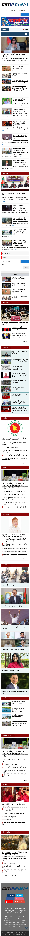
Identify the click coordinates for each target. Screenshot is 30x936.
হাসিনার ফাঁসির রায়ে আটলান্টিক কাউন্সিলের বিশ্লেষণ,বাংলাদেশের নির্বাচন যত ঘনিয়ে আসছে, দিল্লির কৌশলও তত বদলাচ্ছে (14, 858)
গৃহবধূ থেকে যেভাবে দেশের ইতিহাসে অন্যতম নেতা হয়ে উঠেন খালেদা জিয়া (15, 853)
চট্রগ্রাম (5, 468)
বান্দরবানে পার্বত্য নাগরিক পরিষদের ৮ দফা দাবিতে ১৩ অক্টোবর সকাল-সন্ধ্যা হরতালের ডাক (19, 409)
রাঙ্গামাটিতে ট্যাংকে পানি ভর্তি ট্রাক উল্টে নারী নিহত (19, 219)
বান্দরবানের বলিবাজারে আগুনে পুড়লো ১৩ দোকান (19, 381)
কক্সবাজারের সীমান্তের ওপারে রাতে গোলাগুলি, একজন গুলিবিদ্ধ (14, 545)
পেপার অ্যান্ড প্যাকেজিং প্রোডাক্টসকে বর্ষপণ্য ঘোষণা (20, 161)
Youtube (9, 902)
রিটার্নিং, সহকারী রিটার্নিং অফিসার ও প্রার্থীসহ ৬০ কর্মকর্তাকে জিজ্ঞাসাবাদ (14, 503)
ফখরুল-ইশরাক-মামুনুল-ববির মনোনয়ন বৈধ (19, 150)
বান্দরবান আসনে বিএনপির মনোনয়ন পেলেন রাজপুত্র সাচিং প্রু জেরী (19, 375)
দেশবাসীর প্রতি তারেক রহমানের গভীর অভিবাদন (19, 110)
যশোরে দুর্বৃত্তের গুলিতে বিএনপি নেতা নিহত (19, 100)
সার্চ (24, 14)
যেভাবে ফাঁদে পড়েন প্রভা (10, 817)
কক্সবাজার (6, 515)
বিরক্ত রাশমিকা (7, 820)
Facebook (11, 896)
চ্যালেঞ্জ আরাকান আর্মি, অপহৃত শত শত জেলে (15, 549)
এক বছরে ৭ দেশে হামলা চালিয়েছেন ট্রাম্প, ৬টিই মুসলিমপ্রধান (19, 123)
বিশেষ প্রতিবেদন (7, 832)
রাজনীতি (5, 565)
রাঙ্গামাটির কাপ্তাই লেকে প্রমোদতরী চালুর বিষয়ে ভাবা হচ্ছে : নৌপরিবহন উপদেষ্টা (19, 710)
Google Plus (19, 902)
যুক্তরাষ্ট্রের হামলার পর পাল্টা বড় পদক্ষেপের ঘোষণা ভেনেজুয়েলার (20, 81)
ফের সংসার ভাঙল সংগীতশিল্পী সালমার (14, 814)
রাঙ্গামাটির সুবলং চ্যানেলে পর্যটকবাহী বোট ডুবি (19, 230)
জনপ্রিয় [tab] (15, 275)
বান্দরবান (5, 348)
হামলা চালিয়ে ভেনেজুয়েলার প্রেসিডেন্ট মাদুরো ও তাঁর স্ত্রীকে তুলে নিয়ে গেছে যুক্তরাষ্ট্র (19, 88)
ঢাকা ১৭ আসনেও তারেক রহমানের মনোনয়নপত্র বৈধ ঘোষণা (20, 136)
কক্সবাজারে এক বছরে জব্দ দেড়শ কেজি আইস (15, 555)
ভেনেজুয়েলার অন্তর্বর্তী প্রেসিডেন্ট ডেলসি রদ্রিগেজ (13, 56)
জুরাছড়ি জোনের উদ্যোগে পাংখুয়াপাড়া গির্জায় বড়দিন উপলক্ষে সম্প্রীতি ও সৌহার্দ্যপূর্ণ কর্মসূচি (20, 243)
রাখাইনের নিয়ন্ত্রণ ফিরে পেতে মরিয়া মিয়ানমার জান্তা (14, 872)
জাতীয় (5, 418)
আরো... (3, 62)
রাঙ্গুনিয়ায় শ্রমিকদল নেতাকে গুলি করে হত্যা (14, 494)
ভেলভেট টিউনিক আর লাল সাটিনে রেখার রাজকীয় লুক (13, 805)
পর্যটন (4, 698)
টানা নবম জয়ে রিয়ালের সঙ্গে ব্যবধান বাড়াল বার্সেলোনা (19, 284)
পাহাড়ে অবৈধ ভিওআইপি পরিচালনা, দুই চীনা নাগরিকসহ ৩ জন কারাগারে (19, 335)
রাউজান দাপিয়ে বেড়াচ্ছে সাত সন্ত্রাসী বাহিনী (15, 507)
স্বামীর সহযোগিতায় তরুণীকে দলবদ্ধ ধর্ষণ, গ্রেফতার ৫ (13, 776)
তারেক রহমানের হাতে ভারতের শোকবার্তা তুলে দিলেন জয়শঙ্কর (14, 459)
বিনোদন (5, 784)
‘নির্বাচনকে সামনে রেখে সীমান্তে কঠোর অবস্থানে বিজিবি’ (14, 194)
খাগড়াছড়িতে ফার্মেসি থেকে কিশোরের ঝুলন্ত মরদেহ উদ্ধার (19, 328)
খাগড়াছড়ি (6, 303)
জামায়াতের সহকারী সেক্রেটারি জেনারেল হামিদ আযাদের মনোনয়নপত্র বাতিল (13, 536)
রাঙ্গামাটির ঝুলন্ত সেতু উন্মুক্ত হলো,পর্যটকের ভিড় (19, 716)
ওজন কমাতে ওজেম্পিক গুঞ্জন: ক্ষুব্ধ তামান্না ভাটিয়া (13, 823)
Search (3, 264)
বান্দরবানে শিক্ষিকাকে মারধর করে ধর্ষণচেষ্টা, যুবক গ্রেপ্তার (18, 402)
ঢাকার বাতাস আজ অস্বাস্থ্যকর (11, 447)
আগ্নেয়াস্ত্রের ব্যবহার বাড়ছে (10, 764)
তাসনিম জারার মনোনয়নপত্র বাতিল (11, 670)
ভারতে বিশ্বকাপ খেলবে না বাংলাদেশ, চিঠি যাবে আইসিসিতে (18, 68)
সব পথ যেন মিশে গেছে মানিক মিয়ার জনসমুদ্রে (15, 455)
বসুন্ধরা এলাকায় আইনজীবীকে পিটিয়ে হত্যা (19, 352)
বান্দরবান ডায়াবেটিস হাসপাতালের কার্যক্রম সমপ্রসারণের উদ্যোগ (16, 368)
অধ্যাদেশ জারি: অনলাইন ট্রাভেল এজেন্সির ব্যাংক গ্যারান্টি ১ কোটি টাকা (14, 439)
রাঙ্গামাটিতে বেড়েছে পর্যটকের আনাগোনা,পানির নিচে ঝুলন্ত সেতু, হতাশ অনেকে (19, 723)
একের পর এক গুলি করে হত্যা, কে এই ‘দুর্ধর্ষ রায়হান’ (14, 771)
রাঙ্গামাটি (5, 174)
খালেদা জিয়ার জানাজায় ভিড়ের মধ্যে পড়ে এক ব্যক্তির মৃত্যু (14, 451)
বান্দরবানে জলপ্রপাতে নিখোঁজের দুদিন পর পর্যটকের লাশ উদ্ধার (19, 360)
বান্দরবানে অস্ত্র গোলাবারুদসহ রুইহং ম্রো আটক (19, 395)
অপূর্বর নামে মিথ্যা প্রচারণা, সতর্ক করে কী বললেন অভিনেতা (13, 810)
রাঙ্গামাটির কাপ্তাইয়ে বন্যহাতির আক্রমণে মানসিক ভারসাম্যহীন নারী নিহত (20, 207)
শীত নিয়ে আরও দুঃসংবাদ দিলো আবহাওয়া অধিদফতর (14, 443)
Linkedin (10, 899)
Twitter (19, 896)
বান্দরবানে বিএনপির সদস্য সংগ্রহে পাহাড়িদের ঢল (18, 388)
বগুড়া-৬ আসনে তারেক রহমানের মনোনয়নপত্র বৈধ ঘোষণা (15, 692)
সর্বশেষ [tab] (15, 272)
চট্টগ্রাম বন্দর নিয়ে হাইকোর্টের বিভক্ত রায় (14, 491)
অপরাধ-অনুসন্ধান (7, 736)
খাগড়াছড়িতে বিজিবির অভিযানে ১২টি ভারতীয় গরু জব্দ (15, 323)
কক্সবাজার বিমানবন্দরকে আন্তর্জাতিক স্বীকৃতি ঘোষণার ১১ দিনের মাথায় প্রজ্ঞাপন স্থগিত (14, 540)
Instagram (19, 899)
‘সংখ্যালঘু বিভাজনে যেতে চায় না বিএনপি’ (19, 74)
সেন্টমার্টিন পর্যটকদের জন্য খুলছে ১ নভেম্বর (15, 552)
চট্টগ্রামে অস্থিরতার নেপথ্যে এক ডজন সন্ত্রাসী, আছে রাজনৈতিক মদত (14, 498)
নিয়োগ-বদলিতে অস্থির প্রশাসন (11, 863)
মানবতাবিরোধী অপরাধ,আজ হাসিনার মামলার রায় (14, 867)
